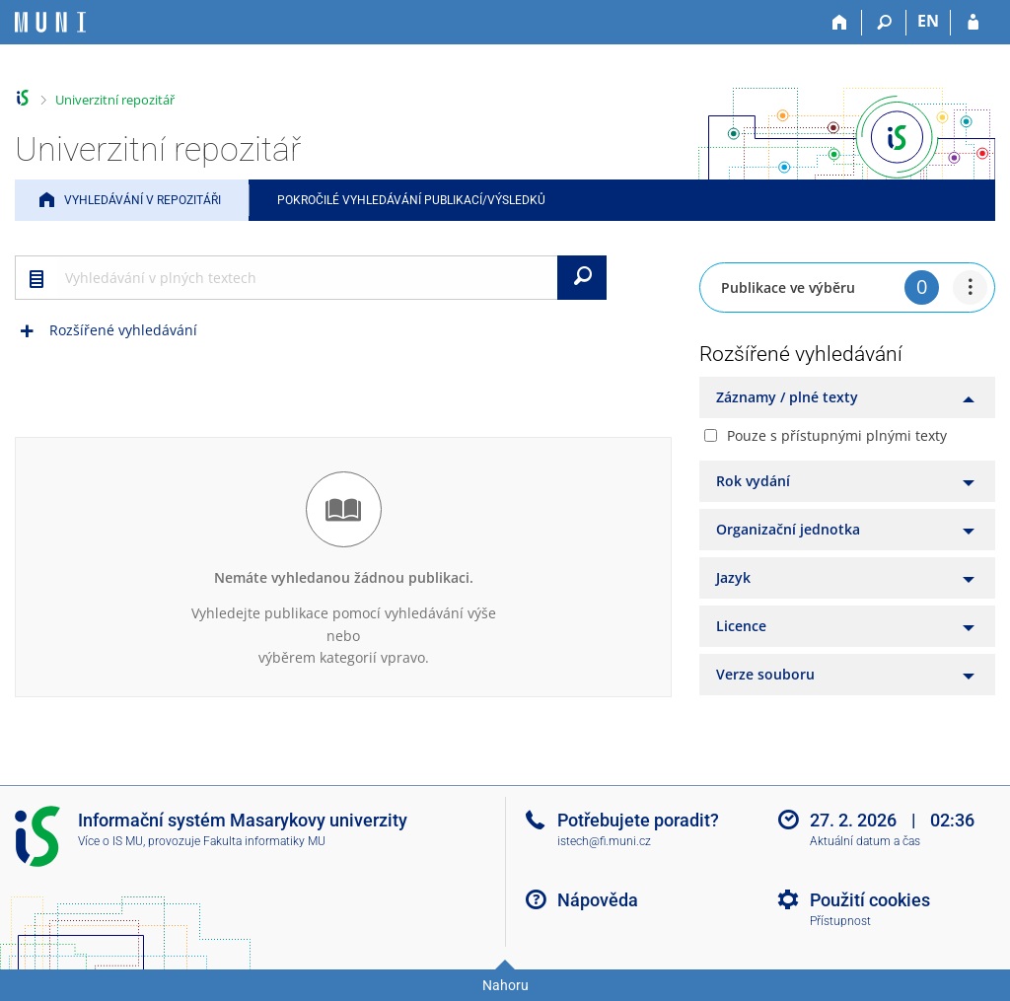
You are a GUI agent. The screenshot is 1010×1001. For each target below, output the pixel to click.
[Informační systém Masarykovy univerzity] (50, 22)
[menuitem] (970, 287)
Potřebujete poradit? (638, 820)
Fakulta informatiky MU (264, 841)
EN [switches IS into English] (928, 21)
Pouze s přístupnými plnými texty (837, 435)
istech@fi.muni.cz (604, 841)
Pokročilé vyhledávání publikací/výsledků (411, 200)
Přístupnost (840, 921)
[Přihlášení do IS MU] (973, 23)
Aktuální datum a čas (865, 841)
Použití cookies (870, 900)
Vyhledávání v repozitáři (142, 200)
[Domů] (840, 23)
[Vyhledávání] (884, 23)
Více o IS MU (110, 841)
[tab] (847, 397)
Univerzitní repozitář (115, 99)
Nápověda (597, 900)
